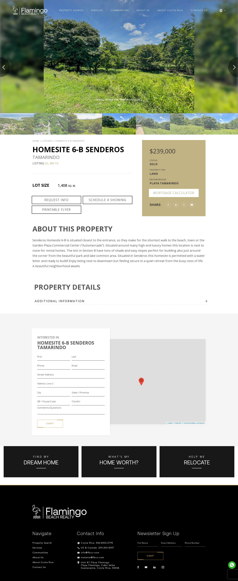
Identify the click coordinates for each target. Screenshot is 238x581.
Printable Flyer (56, 210)
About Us (143, 10)
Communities (120, 10)
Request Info (56, 200)
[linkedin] (154, 567)
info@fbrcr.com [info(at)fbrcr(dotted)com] (90, 553)
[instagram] (163, 567)
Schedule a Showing (107, 200)
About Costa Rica (170, 10)
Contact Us (199, 10)
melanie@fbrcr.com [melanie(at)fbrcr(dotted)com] (92, 558)
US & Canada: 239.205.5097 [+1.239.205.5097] (97, 548)
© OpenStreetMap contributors (193, 423)
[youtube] (146, 567)
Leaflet (169, 423)
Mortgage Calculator (173, 193)
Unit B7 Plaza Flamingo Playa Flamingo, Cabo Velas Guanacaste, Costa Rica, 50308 (100, 565)
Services (97, 10)
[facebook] (138, 567)
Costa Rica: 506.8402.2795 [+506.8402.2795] (97, 543)
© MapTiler (177, 423)
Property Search (71, 10)
